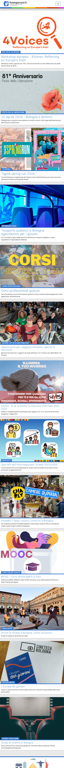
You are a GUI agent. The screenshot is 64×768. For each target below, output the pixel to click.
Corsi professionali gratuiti (20, 291)
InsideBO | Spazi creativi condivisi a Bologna (27, 520)
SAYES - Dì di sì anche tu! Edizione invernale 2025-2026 (30, 407)
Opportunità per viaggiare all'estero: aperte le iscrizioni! (28, 348)
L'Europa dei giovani (13, 686)
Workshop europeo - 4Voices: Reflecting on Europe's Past (30, 58)
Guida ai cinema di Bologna (17, 742)
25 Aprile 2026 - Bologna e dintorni (26, 117)
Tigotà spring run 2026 (18, 174)
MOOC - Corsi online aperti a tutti (21, 576)
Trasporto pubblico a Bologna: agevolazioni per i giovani (23, 232)
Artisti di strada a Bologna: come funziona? (26, 632)
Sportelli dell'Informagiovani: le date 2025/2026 (29, 464)
